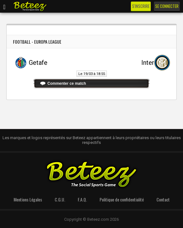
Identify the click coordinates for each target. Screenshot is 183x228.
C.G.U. (60, 199)
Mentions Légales (28, 199)
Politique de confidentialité (122, 199)
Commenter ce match (66, 83)
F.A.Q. (82, 199)
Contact (163, 199)
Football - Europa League (37, 41)
